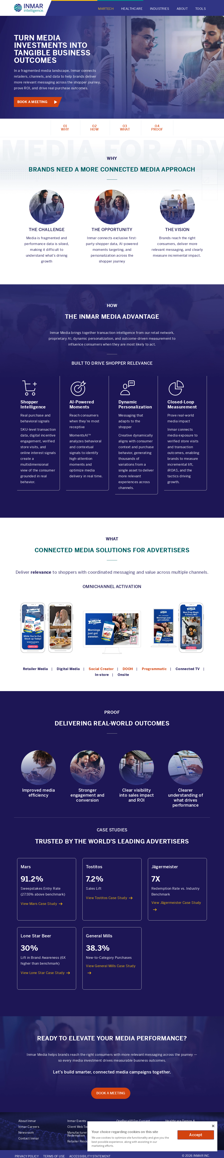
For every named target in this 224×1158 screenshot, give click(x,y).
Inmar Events (76, 1121)
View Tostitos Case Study (106, 898)
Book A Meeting (32, 102)
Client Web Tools (79, 1127)
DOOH (128, 669)
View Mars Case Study (39, 904)
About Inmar (27, 1121)
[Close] (213, 1126)
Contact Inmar (28, 1138)
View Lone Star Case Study (43, 973)
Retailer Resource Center (85, 1141)
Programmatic (154, 669)
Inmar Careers (28, 1127)
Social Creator (101, 669)
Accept (195, 1134)
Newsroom (26, 1132)
